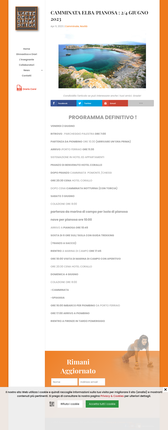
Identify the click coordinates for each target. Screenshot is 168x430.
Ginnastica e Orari (26, 54)
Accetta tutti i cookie (102, 404)
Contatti (26, 75)
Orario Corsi (29, 89)
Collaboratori (26, 65)
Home (26, 49)
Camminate (72, 26)
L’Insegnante (26, 59)
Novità (83, 26)
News (26, 70)
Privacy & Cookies (112, 396)
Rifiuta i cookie (70, 404)
